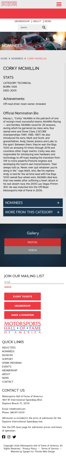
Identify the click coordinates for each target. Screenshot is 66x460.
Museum (7, 355)
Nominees (17, 58)
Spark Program (12, 362)
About (37, 21)
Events (6, 366)
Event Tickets (22, 296)
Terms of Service (50, 448)
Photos (32, 242)
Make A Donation (22, 315)
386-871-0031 (17, 412)
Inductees (9, 347)
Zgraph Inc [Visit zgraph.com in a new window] (28, 451)
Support (7, 359)
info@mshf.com (17, 408)
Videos (32, 250)
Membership (22, 21)
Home (4, 58)
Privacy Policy (30, 448)
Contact (8, 381)
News (48, 21)
